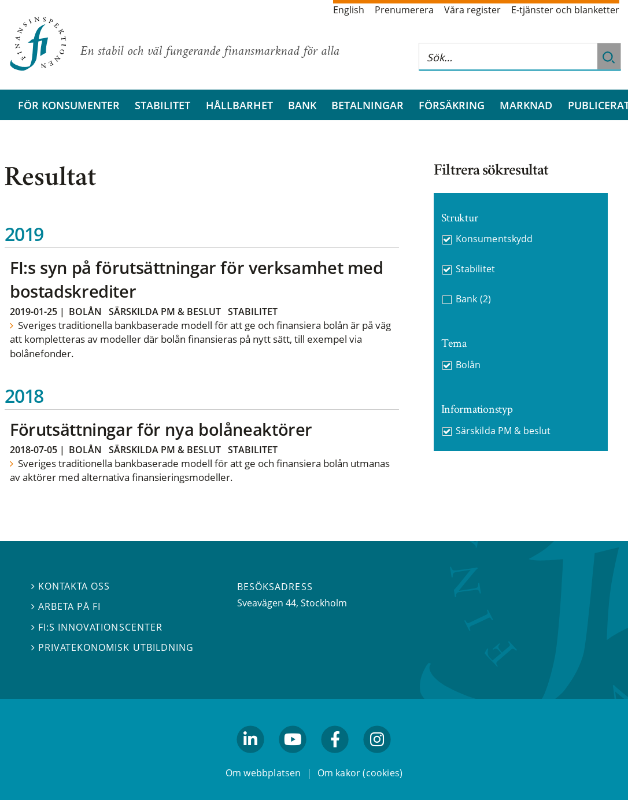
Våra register (472, 9)
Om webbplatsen (263, 772)
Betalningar (367, 105)
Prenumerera (404, 9)
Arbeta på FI (66, 606)
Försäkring (452, 105)
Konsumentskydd (494, 238)
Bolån (85, 311)
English (348, 9)
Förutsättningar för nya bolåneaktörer (161, 429)
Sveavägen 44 (266, 603)
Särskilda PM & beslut (165, 311)
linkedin (251, 758)
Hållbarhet (239, 105)
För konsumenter (69, 105)
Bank (302, 105)
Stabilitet (162, 105)
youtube (292, 758)
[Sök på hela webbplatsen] (508, 57)
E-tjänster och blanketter (565, 9)
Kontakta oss (70, 586)
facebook (335, 758)
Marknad (526, 105)
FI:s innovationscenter (96, 626)
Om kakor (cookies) (359, 772)
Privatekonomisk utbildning (112, 646)
